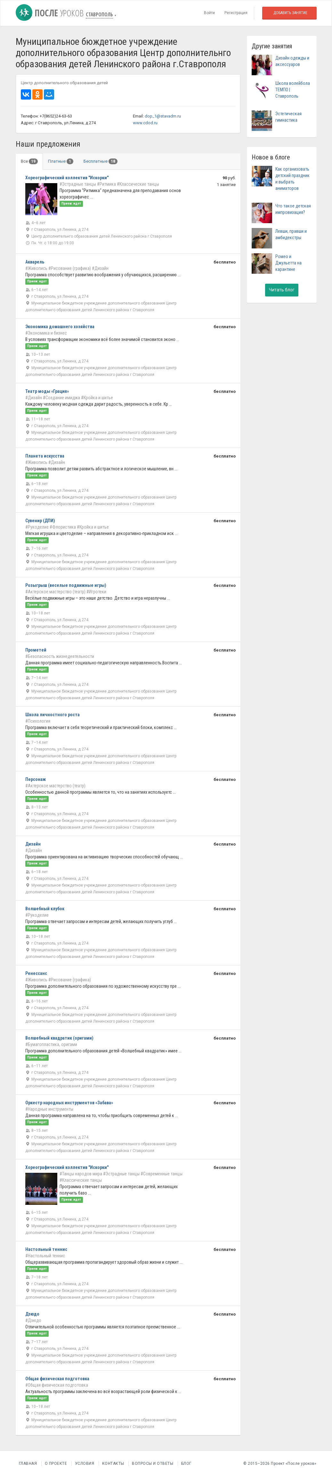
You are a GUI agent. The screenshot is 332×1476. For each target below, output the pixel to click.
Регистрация (235, 13)
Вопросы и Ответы (152, 1463)
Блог (186, 1463)
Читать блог (282, 289)
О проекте (56, 1463)
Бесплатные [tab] (100, 161)
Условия (84, 1463)
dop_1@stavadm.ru (163, 116)
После (51, 13)
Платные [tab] (60, 161)
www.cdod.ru (145, 122)
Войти (209, 13)
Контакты (113, 1463)
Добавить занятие (290, 13)
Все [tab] (29, 161)
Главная (28, 1463)
